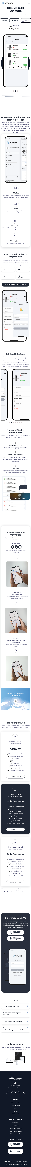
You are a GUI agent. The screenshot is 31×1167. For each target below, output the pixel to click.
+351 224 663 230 (15, 1086)
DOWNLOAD (15, 1114)
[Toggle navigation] (29, 3)
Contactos (15, 1123)
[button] (13, 91)
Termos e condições (15, 1128)
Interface (15, 1111)
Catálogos (16, 1125)
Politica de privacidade (15, 1131)
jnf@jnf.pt (15, 1083)
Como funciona (15, 1105)
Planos (15, 1108)
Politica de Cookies (15, 1134)
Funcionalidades (15, 1103)
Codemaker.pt (22, 1164)
